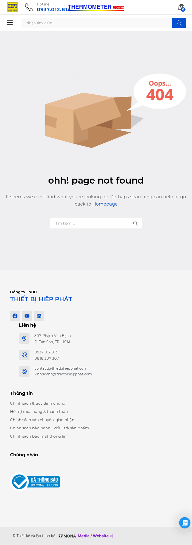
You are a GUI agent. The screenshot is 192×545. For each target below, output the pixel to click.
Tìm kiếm (179, 23)
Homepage (105, 204)
